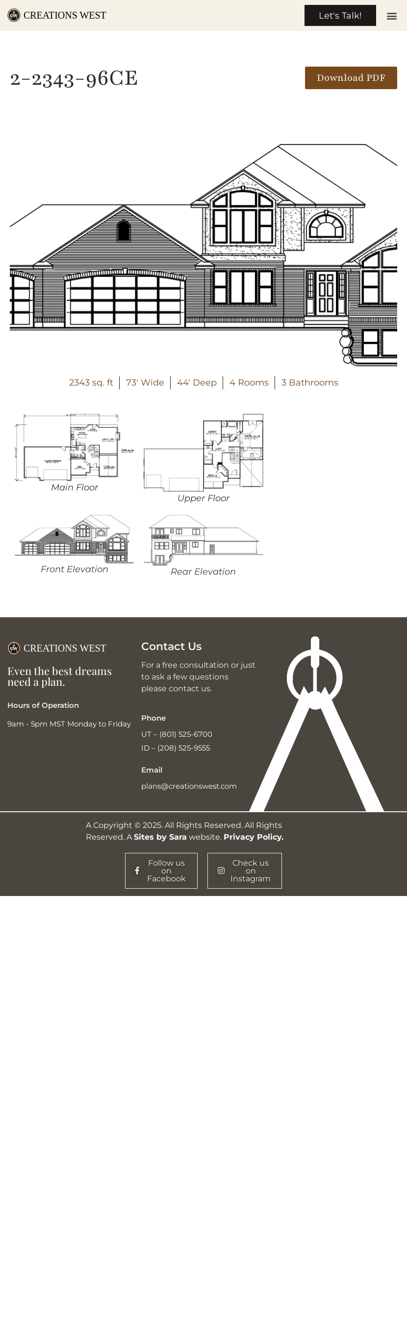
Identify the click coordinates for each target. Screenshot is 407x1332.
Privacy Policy (252, 837)
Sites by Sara (160, 837)
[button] (391, 16)
